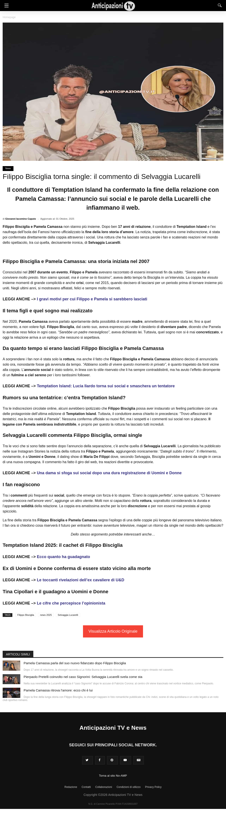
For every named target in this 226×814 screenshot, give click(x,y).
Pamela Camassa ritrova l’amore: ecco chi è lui (58, 690)
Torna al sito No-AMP (113, 775)
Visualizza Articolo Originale (113, 631)
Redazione (70, 787)
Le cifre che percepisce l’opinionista (71, 603)
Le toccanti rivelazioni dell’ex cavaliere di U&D (80, 580)
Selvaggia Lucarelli (68, 615)
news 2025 (46, 615)
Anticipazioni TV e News (113, 727)
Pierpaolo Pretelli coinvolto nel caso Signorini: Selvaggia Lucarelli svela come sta (83, 677)
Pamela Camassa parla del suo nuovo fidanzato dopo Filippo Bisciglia (75, 663)
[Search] (219, 5)
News (8, 168)
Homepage (9, 17)
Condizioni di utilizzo (129, 787)
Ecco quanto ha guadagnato (63, 557)
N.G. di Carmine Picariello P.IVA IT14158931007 (113, 804)
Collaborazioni (103, 787)
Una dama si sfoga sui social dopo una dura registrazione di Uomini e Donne (109, 473)
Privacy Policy (153, 787)
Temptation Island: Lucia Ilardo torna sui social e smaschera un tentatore (106, 386)
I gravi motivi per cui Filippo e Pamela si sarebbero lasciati (92, 299)
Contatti (86, 787)
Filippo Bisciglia (25, 615)
